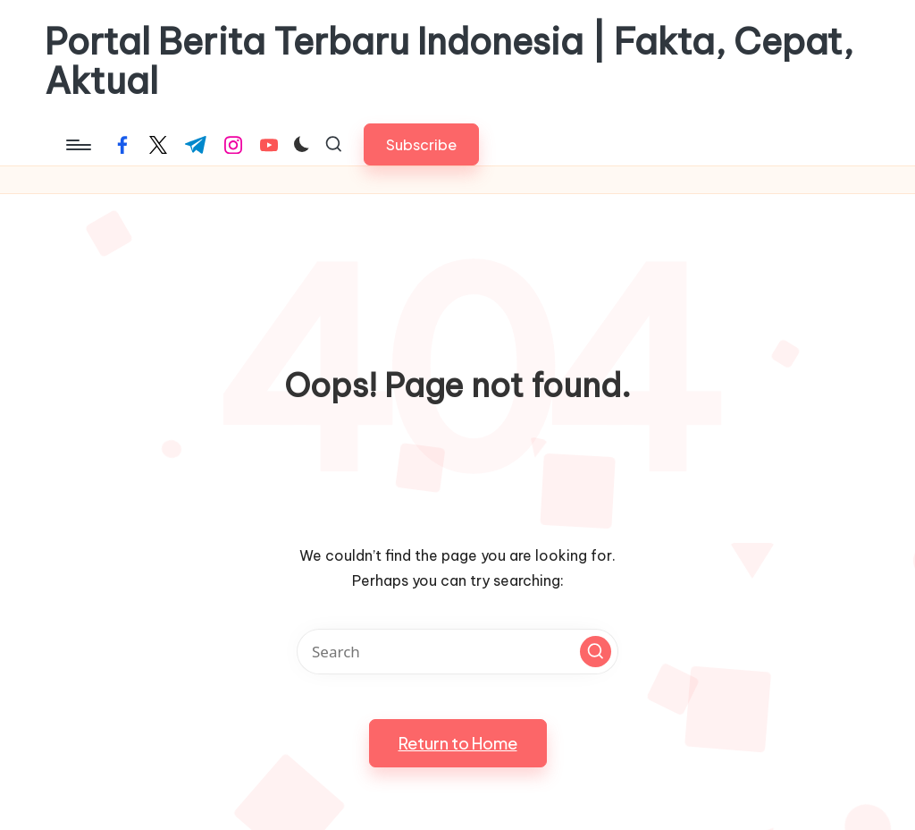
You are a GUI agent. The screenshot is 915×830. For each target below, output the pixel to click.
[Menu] (77, 145)
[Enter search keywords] (457, 651)
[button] (421, 144)
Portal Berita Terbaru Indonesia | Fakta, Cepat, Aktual (449, 61)
